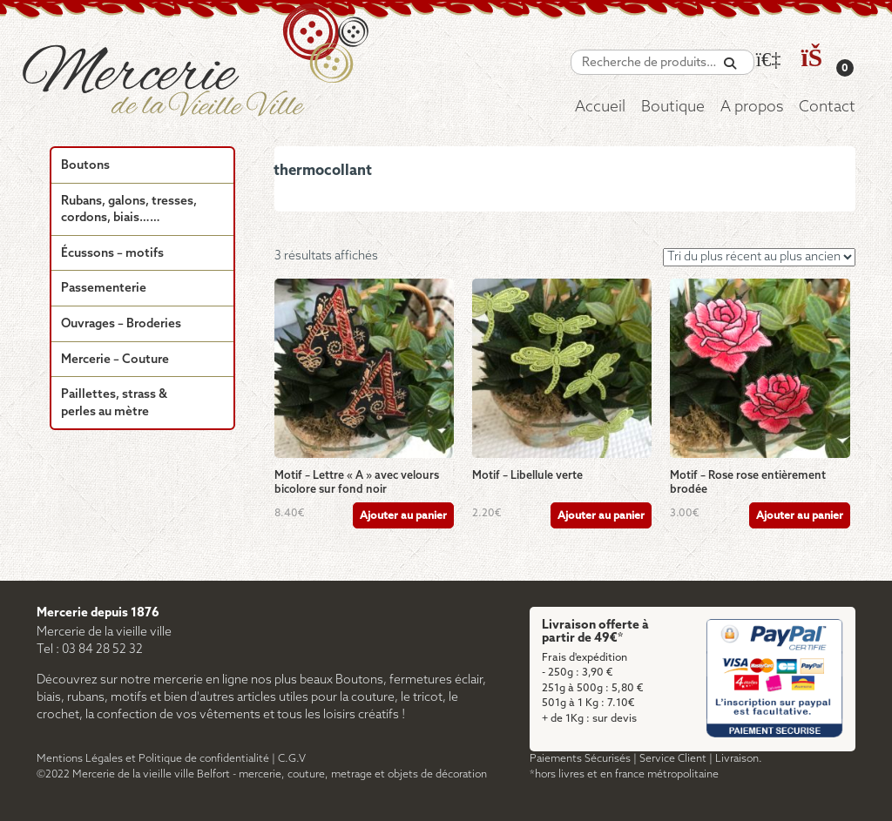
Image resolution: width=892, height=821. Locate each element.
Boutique (673, 107)
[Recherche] (730, 64)
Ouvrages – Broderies (121, 324)
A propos (751, 107)
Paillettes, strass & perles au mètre (114, 403)
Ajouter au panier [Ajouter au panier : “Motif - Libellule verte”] (601, 515)
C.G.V (292, 758)
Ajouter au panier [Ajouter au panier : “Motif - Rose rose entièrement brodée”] (799, 515)
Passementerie (103, 288)
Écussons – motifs (112, 253)
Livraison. (738, 758)
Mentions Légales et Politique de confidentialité (153, 758)
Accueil (600, 107)
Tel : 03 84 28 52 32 (90, 650)
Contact (827, 107)
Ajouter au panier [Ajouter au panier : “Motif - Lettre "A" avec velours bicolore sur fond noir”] (403, 515)
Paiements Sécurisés (580, 758)
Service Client (672, 758)
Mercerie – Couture (115, 360)
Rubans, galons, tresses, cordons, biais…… (129, 210)
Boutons (85, 165)
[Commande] (759, 257)
